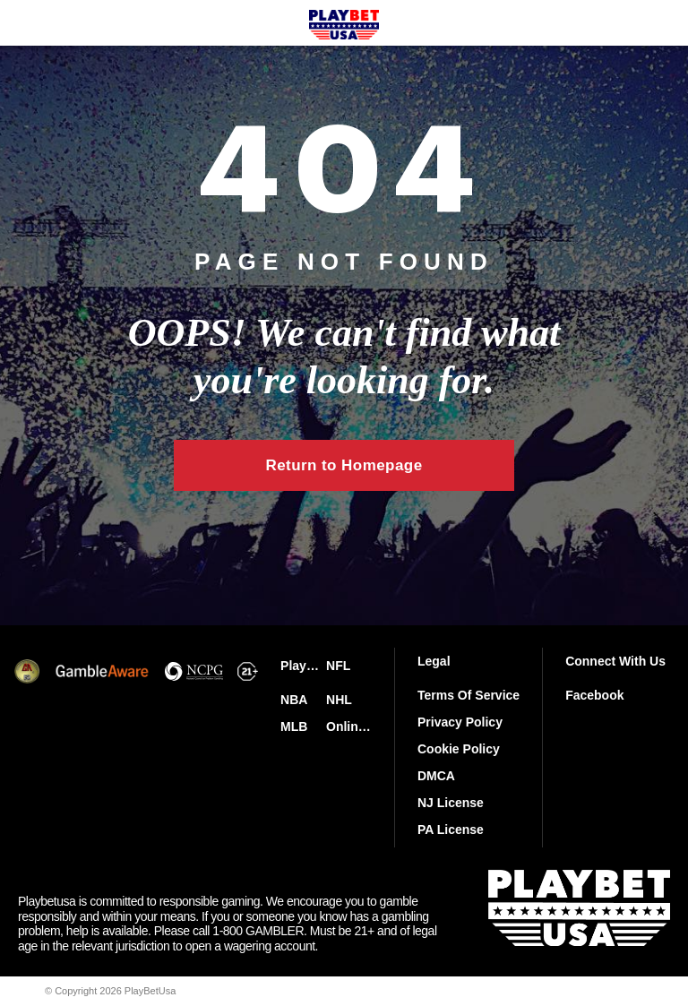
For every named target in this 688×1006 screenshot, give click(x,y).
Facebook (594, 695)
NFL (338, 665)
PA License (450, 829)
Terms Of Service (468, 695)
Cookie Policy (458, 749)
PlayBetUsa (303, 665)
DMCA (436, 776)
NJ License (450, 802)
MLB (293, 726)
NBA (293, 699)
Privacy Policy (460, 722)
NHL (339, 699)
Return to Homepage (343, 465)
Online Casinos (349, 726)
